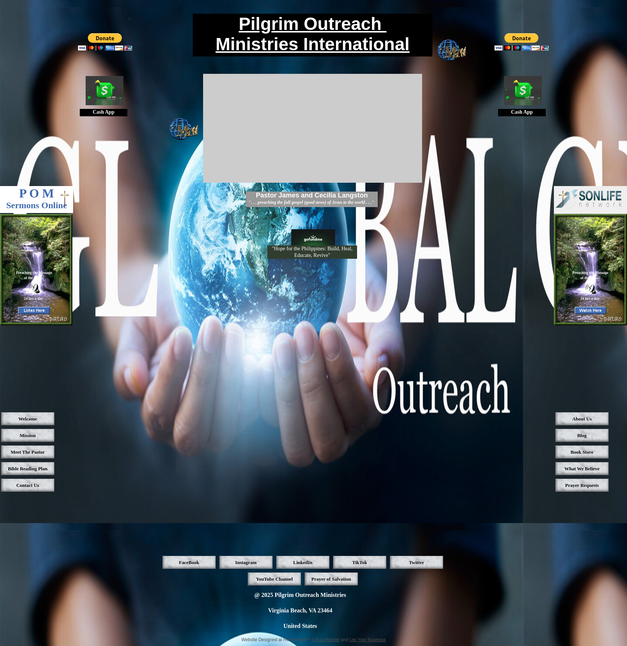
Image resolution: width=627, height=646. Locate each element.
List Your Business (368, 639)
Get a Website (326, 639)
